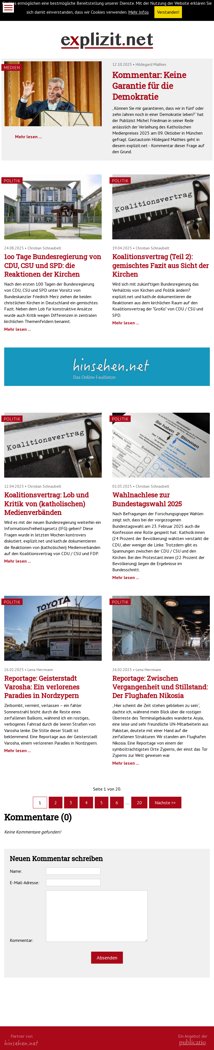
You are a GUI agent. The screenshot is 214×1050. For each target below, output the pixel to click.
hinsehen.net (21, 1042)
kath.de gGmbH (192, 1042)
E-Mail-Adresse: (24, 882)
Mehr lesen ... (28, 136)
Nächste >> (165, 802)
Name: (16, 871)
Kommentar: (21, 940)
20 (139, 802)
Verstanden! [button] (168, 12)
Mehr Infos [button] (138, 12)
